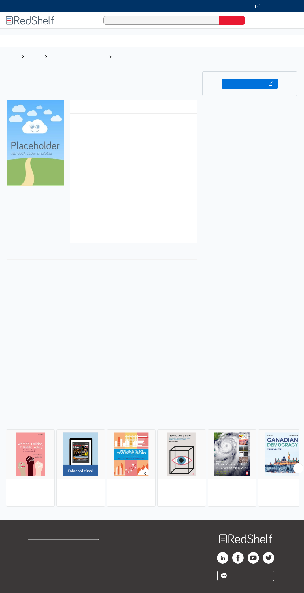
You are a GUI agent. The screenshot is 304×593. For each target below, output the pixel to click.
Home (13, 56)
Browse (34, 56)
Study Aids (76, 40)
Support (36, 555)
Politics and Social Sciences (78, 56)
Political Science (132, 56)
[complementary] (152, 457)
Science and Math (111, 40)
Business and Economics (220, 40)
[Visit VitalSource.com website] (152, 6)
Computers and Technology (162, 40)
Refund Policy (90, 555)
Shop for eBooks (46, 546)
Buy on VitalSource (250, 84)
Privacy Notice (44, 564)
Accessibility (88, 564)
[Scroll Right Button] (298, 468)
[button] (134, 126)
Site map (37, 574)
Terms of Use (90, 546)
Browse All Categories (29, 40)
